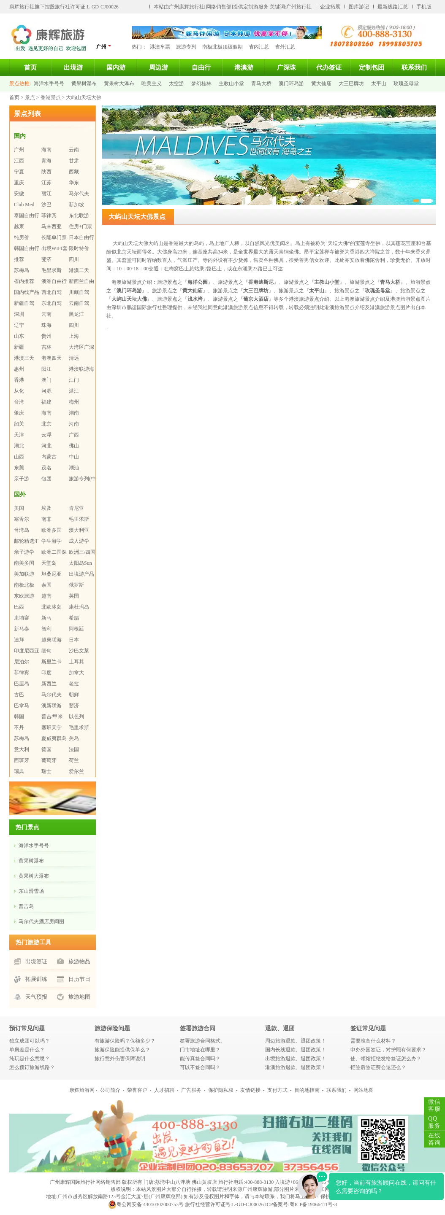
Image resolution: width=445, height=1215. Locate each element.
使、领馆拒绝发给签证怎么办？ (385, 1058)
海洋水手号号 (49, 83)
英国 (74, 596)
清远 (74, 358)
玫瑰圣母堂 (406, 83)
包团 (46, 479)
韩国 (19, 716)
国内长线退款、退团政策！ (295, 1050)
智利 (46, 629)
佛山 (74, 446)
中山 (74, 457)
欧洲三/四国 (82, 552)
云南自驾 (79, 303)
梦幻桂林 (201, 83)
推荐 (19, 259)
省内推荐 (24, 281)
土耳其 (76, 662)
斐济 (46, 259)
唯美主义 (151, 83)
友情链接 (250, 1090)
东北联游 (79, 215)
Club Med (24, 204)
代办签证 (329, 67)
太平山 (378, 83)
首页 (30, 67)
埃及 (46, 508)
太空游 (176, 83)
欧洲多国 (51, 530)
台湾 (19, 402)
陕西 (46, 172)
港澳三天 (24, 358)
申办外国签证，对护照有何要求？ (388, 1050)
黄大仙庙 (321, 83)
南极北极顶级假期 (222, 47)
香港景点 (51, 97)
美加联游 (24, 574)
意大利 (21, 749)
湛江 (74, 391)
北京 (46, 424)
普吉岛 (26, 906)
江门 (74, 380)
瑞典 (19, 771)
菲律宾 (49, 215)
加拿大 (76, 673)
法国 (74, 749)
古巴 (19, 695)
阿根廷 (76, 629)
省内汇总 (259, 47)
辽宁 (19, 325)
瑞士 (46, 771)
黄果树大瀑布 (119, 83)
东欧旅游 (24, 596)
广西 (74, 435)
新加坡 (76, 204)
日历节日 (79, 979)
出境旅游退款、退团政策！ (295, 1058)
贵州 (46, 336)
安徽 (19, 194)
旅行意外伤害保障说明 (120, 1058)
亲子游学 (24, 552)
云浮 (46, 435)
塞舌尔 (21, 519)
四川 (74, 259)
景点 (30, 97)
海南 (46, 150)
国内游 (115, 67)
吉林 (46, 347)
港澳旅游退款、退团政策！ (295, 1067)
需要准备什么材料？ (373, 1041)
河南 (74, 424)
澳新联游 (51, 706)
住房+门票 (80, 226)
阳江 (46, 369)
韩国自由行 (26, 248)
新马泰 (21, 629)
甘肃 (74, 161)
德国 (46, 749)
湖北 (19, 446)
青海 (46, 161)
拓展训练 (36, 979)
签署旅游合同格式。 (202, 1041)
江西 (19, 161)
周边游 (158, 67)
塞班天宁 (51, 727)
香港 (19, 380)
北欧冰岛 (51, 607)
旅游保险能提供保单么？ (122, 1050)
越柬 (19, 226)
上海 (74, 336)
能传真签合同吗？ (200, 1058)
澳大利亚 (79, 530)
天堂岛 (49, 563)
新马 (46, 618)
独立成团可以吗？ (29, 1041)
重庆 (19, 183)
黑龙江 (76, 314)
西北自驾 (51, 292)
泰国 (46, 585)
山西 (19, 457)
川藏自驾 (79, 292)
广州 (103, 46)
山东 (19, 336)
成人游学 (79, 541)
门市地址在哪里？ (200, 1050)
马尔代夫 (79, 194)
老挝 (74, 684)
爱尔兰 (76, 771)
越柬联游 (51, 640)
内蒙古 (49, 457)
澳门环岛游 (291, 83)
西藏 (74, 172)
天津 (19, 435)
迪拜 (19, 640)
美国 (19, 508)
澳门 (46, 380)
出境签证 (36, 961)
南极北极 (24, 585)
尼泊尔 (21, 662)
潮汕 (74, 468)
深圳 (19, 314)
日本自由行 (81, 237)
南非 (46, 519)
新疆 (19, 347)
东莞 (19, 468)
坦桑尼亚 (51, 574)
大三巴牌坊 (351, 83)
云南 (74, 150)
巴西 (19, 607)
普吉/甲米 (52, 716)
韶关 (19, 424)
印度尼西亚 (26, 651)
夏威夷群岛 (54, 738)
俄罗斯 (76, 585)
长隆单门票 (54, 237)
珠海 (46, 325)
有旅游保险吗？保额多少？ (125, 1041)
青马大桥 (261, 83)
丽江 (46, 194)
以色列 (76, 716)
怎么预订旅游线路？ (32, 1067)
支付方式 (277, 1090)
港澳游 (243, 67)
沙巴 (46, 204)
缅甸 (46, 651)
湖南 (74, 413)
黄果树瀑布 (84, 83)
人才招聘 (164, 1090)
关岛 (74, 738)
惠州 (19, 369)
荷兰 (74, 760)
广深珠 (286, 67)
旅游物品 (79, 961)
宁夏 (19, 172)
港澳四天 (51, 358)
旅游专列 (186, 47)
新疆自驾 (24, 303)
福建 (46, 402)
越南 (46, 596)
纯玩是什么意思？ (29, 1058)
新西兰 (49, 684)
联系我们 (414, 67)
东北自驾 (51, 303)
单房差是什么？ (27, 1050)
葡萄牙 (49, 760)
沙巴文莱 (79, 651)
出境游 (73, 67)
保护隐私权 (220, 1090)
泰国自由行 (26, 215)
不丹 (19, 727)
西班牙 (21, 760)
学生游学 (51, 541)
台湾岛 (21, 530)
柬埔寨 (21, 618)
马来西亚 (51, 226)
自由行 (201, 67)
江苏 (46, 183)
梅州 (74, 402)
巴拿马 (21, 706)
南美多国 (24, 563)
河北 (46, 446)
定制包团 (371, 67)
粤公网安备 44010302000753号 (146, 1204)
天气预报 (36, 997)
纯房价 (21, 237)
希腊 (74, 618)
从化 (19, 391)
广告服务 (191, 1090)
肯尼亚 (76, 508)
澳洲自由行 (54, 281)
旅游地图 (79, 997)
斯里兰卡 (51, 662)
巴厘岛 (21, 684)
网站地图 (363, 1090)
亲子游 (21, 479)
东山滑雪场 (31, 891)
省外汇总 (285, 47)
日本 (74, 640)
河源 (46, 391)
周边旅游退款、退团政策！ (295, 1041)
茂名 (46, 468)
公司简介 (110, 1090)
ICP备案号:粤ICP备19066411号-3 (301, 1204)
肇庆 (19, 413)
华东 (74, 183)
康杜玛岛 (79, 607)
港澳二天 (79, 270)
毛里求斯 (51, 270)
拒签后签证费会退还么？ (378, 1067)
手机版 (423, 7)
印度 (46, 673)
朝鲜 (74, 695)
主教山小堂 (231, 83)
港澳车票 (160, 47)
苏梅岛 (21, 270)
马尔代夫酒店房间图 (41, 921)
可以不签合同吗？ (200, 1067)
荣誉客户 (137, 1090)
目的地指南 (307, 1090)
